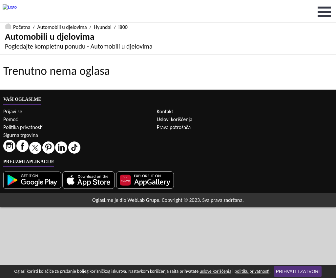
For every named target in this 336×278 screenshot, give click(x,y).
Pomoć (10, 190)
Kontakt (165, 182)
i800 (123, 4)
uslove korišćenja (215, 271)
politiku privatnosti (252, 271)
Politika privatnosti (23, 198)
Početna (21, 4)
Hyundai (103, 4)
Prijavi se (12, 182)
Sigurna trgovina (20, 206)
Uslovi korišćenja (174, 190)
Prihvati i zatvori (298, 271)
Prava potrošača (174, 198)
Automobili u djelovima (62, 4)
